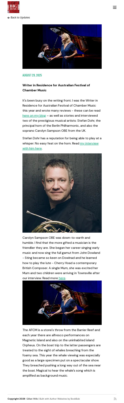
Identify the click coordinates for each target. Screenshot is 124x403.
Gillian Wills (32, 398)
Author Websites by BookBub (65, 398)
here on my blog (34, 115)
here (62, 278)
